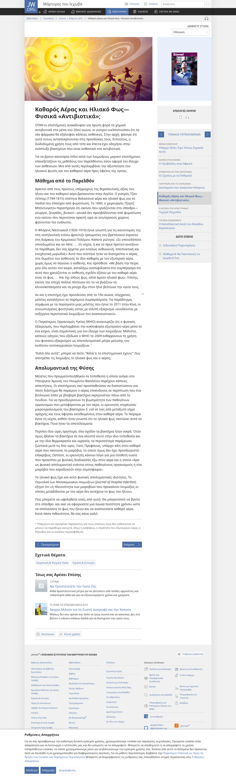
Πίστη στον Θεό (39, 717)
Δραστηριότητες (114, 711)
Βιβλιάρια (74, 678)
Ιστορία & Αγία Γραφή (41, 727)
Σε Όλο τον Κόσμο (115, 721)
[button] (86, 11)
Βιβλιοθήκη (32, 18)
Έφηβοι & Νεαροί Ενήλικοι (44, 707)
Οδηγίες (73, 712)
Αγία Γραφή (74, 668)
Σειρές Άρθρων (76, 688)
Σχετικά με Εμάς (114, 671)
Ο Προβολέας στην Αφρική (185, 161)
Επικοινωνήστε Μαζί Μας (118, 687)
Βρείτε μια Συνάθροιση (188, 669)
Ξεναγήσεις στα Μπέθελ (118, 692)
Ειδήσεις (110, 662)
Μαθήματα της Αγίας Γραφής (45, 685)
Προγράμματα (76, 703)
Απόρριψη (48, 770)
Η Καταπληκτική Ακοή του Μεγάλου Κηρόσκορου (185, 224)
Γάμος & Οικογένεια (40, 703)
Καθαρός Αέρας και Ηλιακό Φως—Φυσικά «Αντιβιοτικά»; (181, 198)
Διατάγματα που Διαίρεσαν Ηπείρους (185, 185)
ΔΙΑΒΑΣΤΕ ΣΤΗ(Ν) (197, 26)
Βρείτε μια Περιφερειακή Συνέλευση (153, 678)
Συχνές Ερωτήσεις (115, 677)
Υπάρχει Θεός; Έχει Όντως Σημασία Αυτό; (185, 147)
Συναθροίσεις (113, 697)
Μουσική (73, 727)
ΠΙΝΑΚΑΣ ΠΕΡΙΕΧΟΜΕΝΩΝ (184, 134)
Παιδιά (34, 712)
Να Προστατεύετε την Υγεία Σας (73, 586)
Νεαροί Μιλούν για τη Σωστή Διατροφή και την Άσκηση (90, 609)
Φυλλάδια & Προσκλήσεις (82, 683)
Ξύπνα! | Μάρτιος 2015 (71, 18)
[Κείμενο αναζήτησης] (183, 4)
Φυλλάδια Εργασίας (78, 698)
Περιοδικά (48, 18)
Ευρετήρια (74, 708)
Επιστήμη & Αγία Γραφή (42, 722)
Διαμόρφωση (67, 770)
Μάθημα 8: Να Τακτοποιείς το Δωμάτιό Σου (181, 256)
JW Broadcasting (77, 717)
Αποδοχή (31, 770)
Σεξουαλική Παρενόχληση (179, 245)
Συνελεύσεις (112, 706)
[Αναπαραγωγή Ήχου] (206, 18)
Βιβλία (72, 673)
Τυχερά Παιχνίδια (185, 210)
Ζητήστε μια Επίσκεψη (117, 682)
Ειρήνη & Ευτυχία (40, 698)
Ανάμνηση (111, 702)
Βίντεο (72, 722)
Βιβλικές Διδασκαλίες (41, 662)
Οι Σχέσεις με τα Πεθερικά (185, 173)
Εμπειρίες (111, 716)
